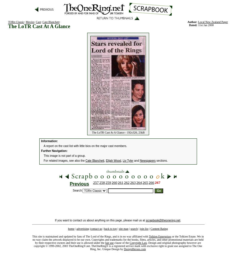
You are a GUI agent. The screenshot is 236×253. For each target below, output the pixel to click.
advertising (83, 228)
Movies (30, 22)
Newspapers (148, 160)
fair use (109, 242)
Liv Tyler (128, 160)
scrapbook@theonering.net (163, 220)
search (134, 228)
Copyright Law (138, 242)
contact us (96, 228)
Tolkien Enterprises (160, 236)
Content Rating (159, 228)
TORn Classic (16, 22)
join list (144, 228)
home (71, 228)
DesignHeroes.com (135, 249)
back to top (110, 228)
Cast (38, 22)
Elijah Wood (113, 160)
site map (123, 228)
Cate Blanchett (50, 22)
